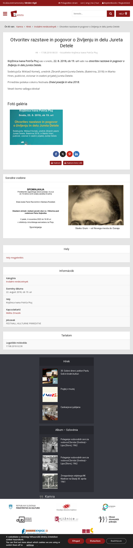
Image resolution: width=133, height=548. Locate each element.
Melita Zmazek (13, 313)
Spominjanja (36, 227)
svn (82, 3)
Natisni (55, 162)
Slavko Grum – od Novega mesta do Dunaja (97, 228)
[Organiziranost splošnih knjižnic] (66, 507)
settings (30, 545)
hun (97, 3)
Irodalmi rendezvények (17, 281)
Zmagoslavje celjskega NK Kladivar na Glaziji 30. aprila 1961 (73, 479)
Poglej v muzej (68, 389)
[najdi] (110, 13)
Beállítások (116, 541)
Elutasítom (95, 541)
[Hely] (123, 13)
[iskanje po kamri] (89, 13)
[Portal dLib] (24, 519)
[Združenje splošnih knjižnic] (87, 531)
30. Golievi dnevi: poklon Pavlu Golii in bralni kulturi (75, 372)
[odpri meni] (5, 13)
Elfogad (76, 541)
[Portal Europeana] (109, 507)
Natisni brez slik (73, 162)
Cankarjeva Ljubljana (70, 407)
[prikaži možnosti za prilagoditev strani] (67, 3)
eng (87, 3)
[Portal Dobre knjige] (35, 532)
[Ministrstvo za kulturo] (24, 507)
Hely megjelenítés (14, 257)
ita (92, 3)
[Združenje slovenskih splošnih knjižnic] (66, 519)
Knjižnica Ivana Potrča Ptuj (84, 52)
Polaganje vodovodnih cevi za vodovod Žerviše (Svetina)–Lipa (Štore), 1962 (75, 442)
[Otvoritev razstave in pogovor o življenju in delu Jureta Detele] (36, 127)
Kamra (50, 496)
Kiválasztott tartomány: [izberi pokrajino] (20, 3)
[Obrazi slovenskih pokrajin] (108, 519)
